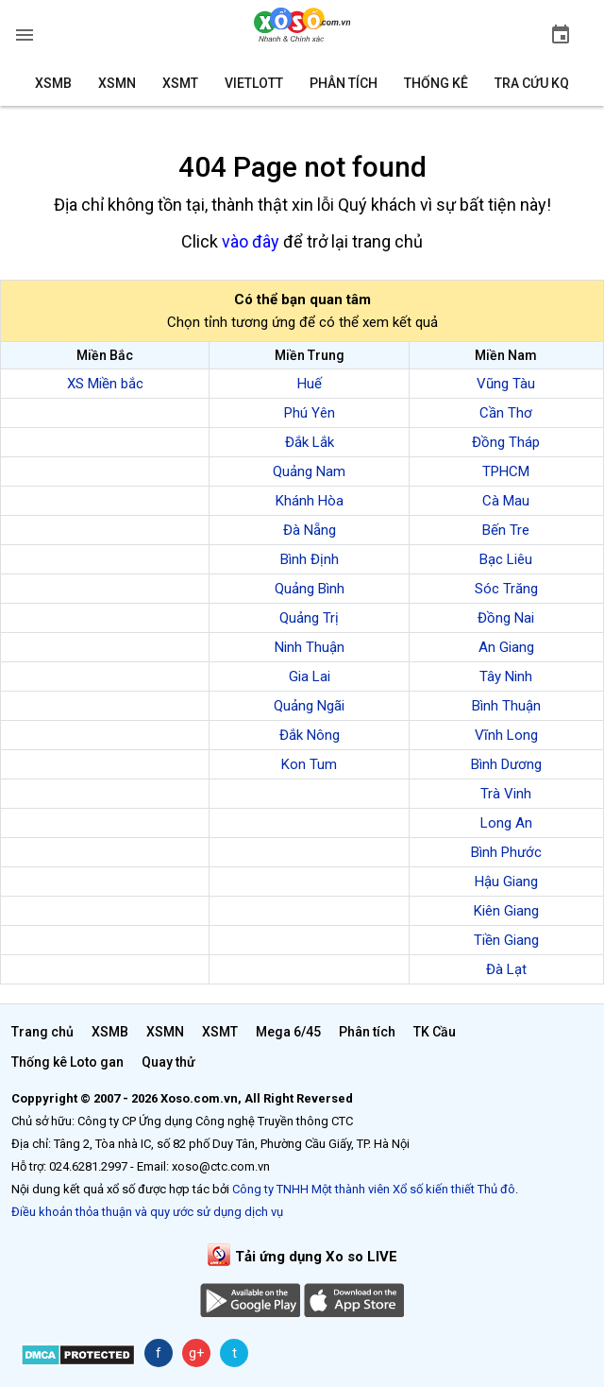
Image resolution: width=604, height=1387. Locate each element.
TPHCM (505, 471)
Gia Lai (309, 676)
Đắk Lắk (309, 442)
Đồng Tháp (506, 442)
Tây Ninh (505, 676)
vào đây (250, 241)
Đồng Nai (506, 617)
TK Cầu (434, 1031)
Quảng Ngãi (309, 705)
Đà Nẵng (309, 530)
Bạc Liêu (505, 559)
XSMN (117, 83)
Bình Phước (506, 852)
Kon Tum (309, 764)
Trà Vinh (505, 793)
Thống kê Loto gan (67, 1062)
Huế (309, 383)
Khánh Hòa (310, 500)
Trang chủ (42, 1031)
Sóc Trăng (506, 588)
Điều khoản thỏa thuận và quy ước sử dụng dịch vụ (147, 1212)
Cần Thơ (505, 412)
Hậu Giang (506, 881)
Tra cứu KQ (532, 83)
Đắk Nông (309, 735)
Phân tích (344, 83)
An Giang (506, 647)
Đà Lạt (506, 969)
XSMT (180, 83)
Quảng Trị (309, 617)
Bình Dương (506, 764)
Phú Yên (309, 412)
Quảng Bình (309, 588)
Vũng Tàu (506, 383)
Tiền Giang (506, 940)
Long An (506, 822)
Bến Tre (505, 530)
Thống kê (436, 83)
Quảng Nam (309, 471)
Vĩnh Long (506, 735)
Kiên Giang (506, 910)
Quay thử (168, 1062)
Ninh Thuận (309, 647)
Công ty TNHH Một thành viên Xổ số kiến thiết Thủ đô (373, 1189)
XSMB (53, 83)
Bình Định (309, 559)
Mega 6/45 (288, 1031)
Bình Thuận (506, 705)
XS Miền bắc (105, 383)
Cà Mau (505, 500)
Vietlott (254, 83)
